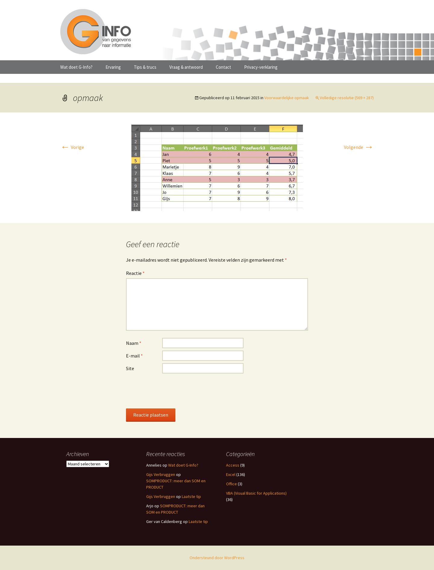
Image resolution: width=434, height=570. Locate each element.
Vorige (72, 147)
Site (130, 368)
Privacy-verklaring (261, 67)
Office (231, 484)
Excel (230, 474)
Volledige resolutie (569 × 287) (347, 97)
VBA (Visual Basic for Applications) (256, 493)
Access (232, 465)
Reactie (135, 273)
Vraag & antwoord (186, 67)
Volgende (359, 147)
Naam (133, 343)
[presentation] (172, 390)
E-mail (134, 356)
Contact (223, 67)
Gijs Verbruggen (160, 474)
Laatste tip (191, 496)
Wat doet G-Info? (76, 67)
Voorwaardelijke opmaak (286, 97)
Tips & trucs (145, 67)
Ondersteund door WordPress (217, 557)
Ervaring (113, 67)
